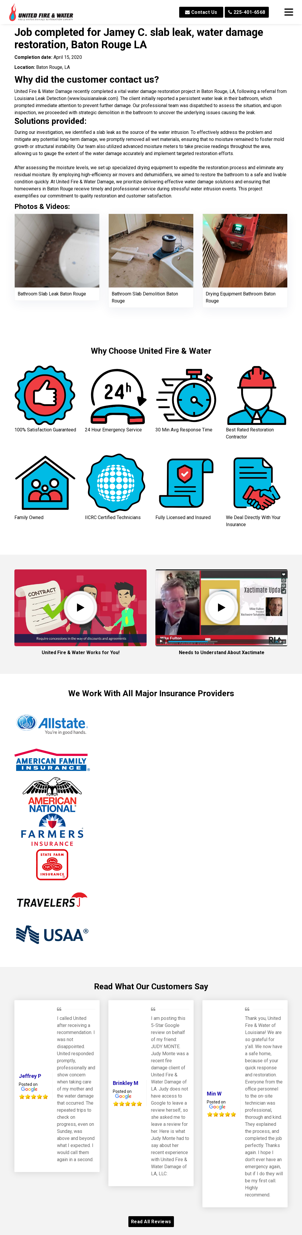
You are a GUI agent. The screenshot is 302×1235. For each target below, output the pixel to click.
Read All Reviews (151, 1221)
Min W (214, 1094)
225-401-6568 (246, 12)
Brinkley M (125, 1083)
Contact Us (201, 12)
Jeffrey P (30, 1076)
